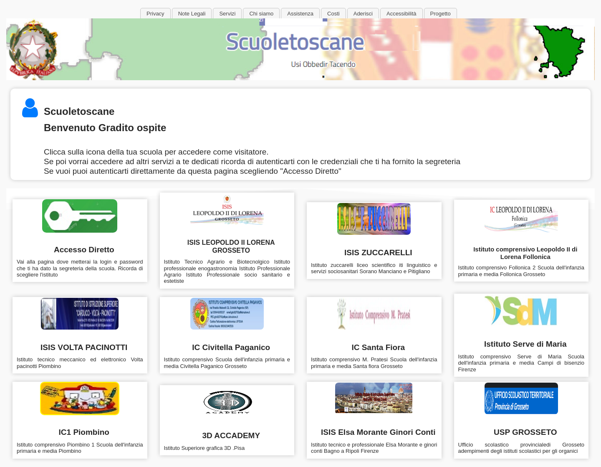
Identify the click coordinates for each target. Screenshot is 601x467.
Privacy (155, 13)
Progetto (440, 13)
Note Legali (192, 13)
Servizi (227, 13)
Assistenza (300, 13)
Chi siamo (261, 13)
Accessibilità (401, 13)
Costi (333, 13)
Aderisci (363, 13)
